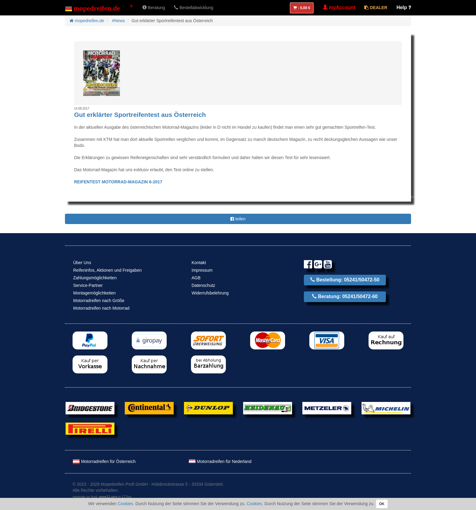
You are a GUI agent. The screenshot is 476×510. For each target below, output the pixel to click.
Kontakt (199, 262)
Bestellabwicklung (193, 7)
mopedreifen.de (87, 20)
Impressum (202, 270)
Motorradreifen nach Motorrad (101, 308)
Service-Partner (88, 285)
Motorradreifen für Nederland (220, 461)
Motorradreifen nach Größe (98, 300)
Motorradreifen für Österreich (104, 461)
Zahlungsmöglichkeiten (95, 277)
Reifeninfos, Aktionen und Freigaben (107, 270)
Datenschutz (203, 285)
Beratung (153, 7)
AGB (196, 277)
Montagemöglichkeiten (94, 293)
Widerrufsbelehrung (210, 293)
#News (118, 20)
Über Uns (82, 262)
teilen (237, 218)
